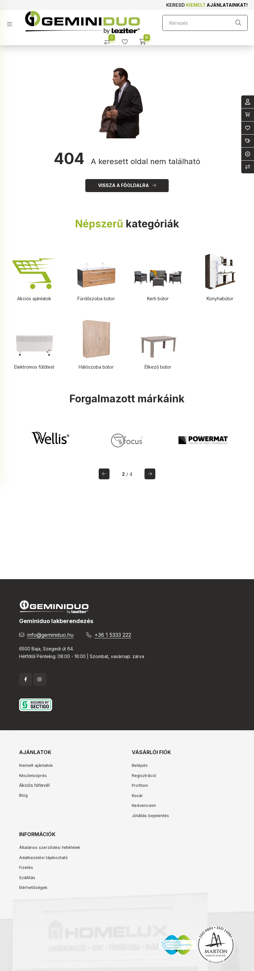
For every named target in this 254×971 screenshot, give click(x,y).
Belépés (140, 765)
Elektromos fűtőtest (34, 367)
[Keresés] (205, 23)
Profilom (140, 785)
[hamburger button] (12, 22)
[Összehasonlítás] (109, 39)
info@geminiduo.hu (50, 635)
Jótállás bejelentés (150, 815)
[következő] (150, 473)
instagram (39, 679)
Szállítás (27, 877)
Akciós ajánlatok (34, 298)
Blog (23, 795)
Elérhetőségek (33, 887)
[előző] (104, 473)
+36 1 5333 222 (113, 635)
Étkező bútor (158, 367)
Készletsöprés (33, 775)
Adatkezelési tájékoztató (43, 857)
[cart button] (144, 39)
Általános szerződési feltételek (49, 847)
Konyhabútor (220, 298)
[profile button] (127, 39)
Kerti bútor (158, 298)
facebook (25, 679)
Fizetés (26, 867)
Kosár (137, 795)
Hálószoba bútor (96, 367)
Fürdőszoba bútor (96, 298)
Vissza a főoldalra (123, 185)
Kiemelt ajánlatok (36, 765)
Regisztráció (144, 775)
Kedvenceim (144, 805)
